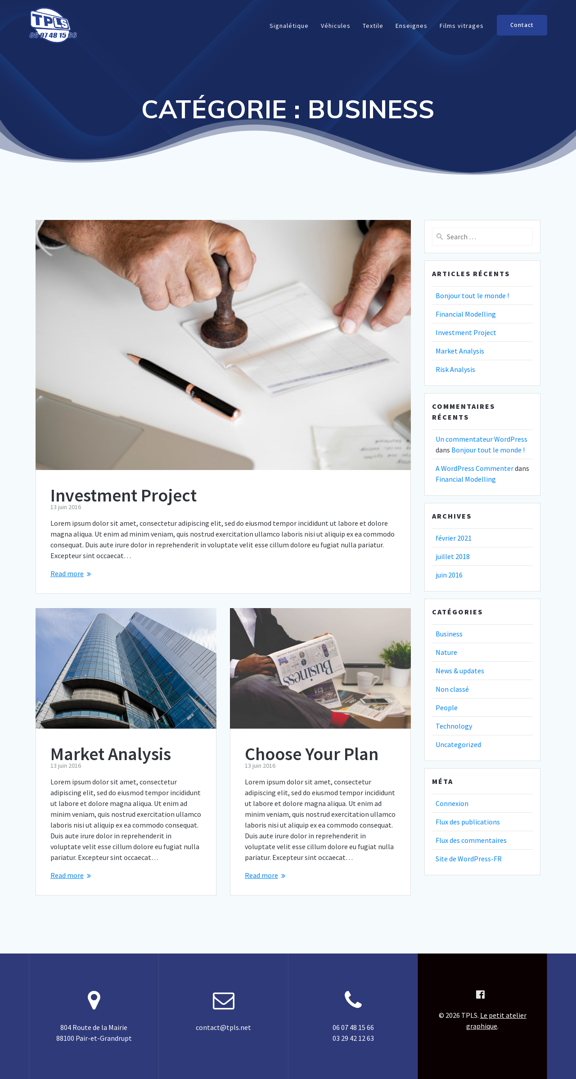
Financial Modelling (466, 313)
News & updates (460, 670)
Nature (446, 652)
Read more (67, 573)
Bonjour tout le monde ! (472, 295)
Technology (454, 725)
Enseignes (412, 26)
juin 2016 (449, 574)
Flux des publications (468, 821)
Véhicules (336, 26)
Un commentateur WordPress (481, 438)
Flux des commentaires (471, 840)
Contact (522, 25)
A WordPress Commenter (474, 468)
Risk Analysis (455, 369)
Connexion (452, 803)
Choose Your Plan (311, 754)
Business (449, 633)
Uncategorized (458, 744)
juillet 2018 (453, 556)
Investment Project (123, 495)
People (447, 707)
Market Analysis (110, 754)
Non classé (452, 689)
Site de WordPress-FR (469, 858)
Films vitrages (462, 26)
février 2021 (454, 537)
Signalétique (289, 26)
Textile (373, 26)
